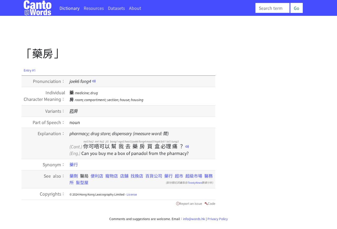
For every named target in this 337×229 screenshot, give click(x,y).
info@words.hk (194, 218)
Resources (94, 8)
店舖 (124, 176)
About (135, 8)
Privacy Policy (217, 218)
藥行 (74, 164)
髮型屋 (82, 182)
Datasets (116, 8)
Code (211, 203)
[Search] (272, 8)
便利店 (97, 176)
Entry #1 (30, 70)
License (132, 194)
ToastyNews (195, 182)
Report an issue (190, 203)
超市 (179, 176)
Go (296, 8)
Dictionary (70, 8)
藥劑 (75, 176)
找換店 (137, 176)
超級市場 (193, 176)
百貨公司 (153, 176)
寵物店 (111, 176)
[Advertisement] (117, 33)
